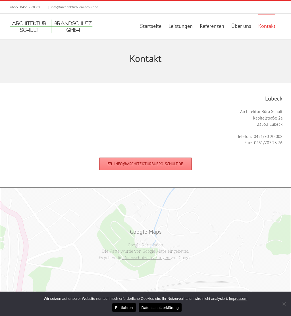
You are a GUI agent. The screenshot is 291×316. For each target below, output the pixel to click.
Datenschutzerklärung (160, 307)
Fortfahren (124, 307)
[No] (284, 304)
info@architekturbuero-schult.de (74, 7)
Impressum (238, 298)
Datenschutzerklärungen (146, 257)
